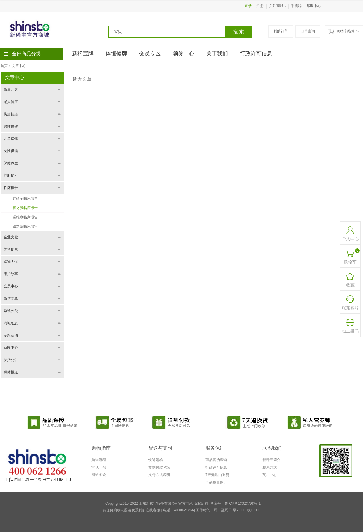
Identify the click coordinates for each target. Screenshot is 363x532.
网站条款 (99, 475)
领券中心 (183, 54)
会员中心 (11, 286)
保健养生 (11, 163)
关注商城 (278, 6)
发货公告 (11, 360)
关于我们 (217, 54)
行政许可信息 (256, 54)
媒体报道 (11, 372)
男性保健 (11, 126)
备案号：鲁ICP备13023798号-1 (235, 503)
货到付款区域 (159, 467)
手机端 (296, 6)
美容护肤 (11, 249)
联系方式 (269, 467)
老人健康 (11, 102)
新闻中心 (11, 347)
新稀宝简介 (271, 460)
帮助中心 (314, 6)
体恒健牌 (116, 54)
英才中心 (269, 475)
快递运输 (155, 460)
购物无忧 (11, 262)
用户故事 (11, 274)
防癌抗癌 (11, 114)
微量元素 (11, 89)
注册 (260, 6)
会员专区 (150, 54)
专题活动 (11, 335)
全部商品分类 (22, 53)
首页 (4, 66)
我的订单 (281, 31)
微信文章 (11, 298)
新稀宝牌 (83, 54)
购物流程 (99, 460)
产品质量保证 (216, 482)
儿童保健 (11, 139)
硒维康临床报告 (25, 217)
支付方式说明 (159, 475)
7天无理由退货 (217, 475)
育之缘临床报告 (25, 208)
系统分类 (11, 311)
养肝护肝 (11, 175)
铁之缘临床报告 (25, 226)
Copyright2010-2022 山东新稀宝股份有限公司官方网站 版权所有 (156, 503)
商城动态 (11, 323)
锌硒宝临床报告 (25, 198)
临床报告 (11, 188)
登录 (248, 6)
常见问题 (99, 467)
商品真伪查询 (216, 460)
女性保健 (11, 151)
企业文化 (11, 237)
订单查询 (308, 31)
